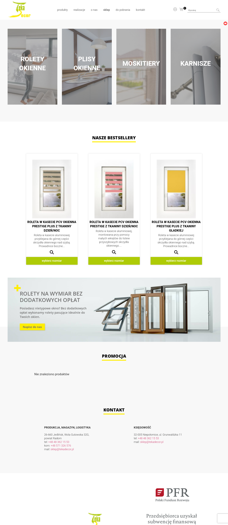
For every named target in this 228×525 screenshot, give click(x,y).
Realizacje (79, 9)
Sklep (106, 9)
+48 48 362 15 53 (58, 442)
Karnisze (195, 63)
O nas (94, 9)
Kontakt (140, 9)
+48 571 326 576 (61, 445)
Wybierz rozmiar (52, 260)
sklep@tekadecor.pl (62, 449)
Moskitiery (141, 63)
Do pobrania (123, 9)
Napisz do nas (32, 327)
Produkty (62, 9)
